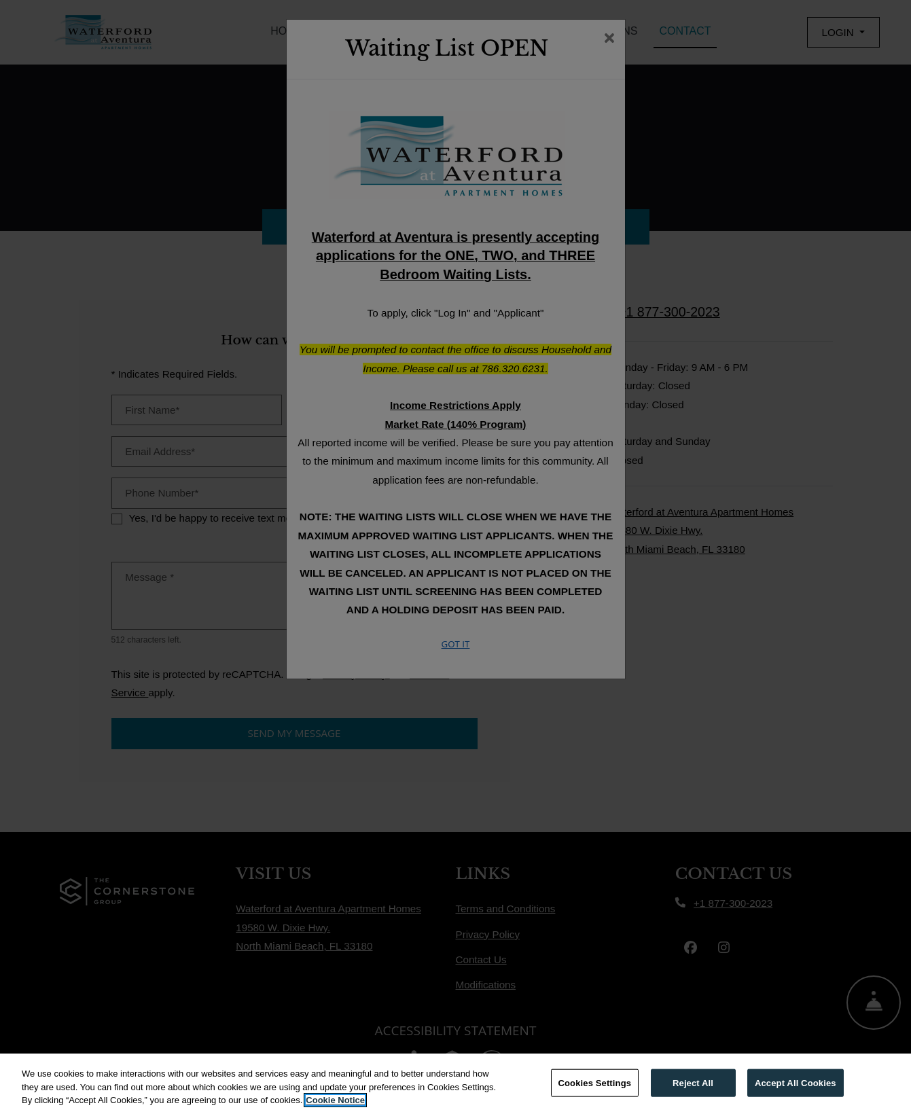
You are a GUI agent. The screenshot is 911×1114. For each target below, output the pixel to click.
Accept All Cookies (795, 1082)
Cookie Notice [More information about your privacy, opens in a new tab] (335, 1100)
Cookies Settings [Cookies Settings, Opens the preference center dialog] (595, 1082)
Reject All (693, 1082)
